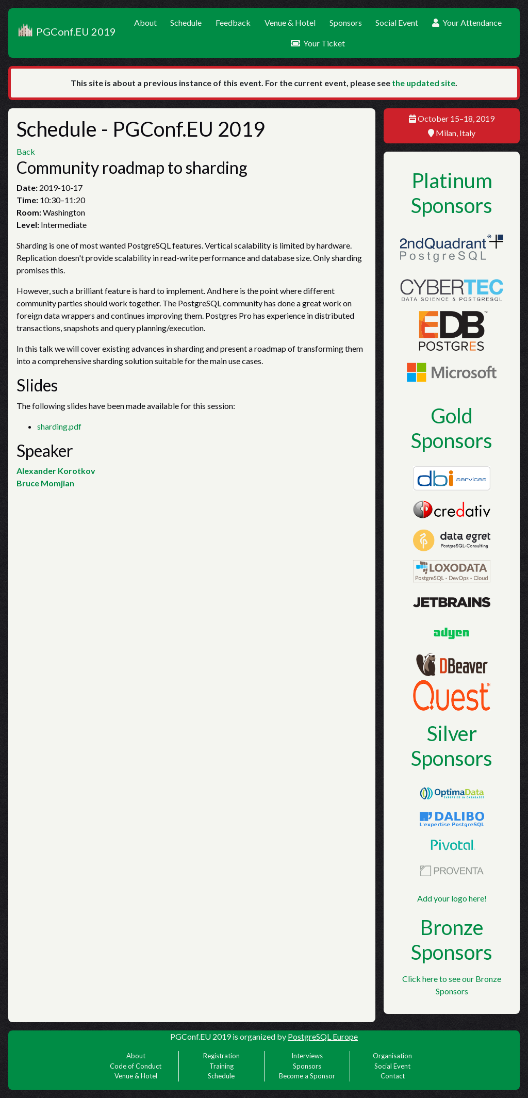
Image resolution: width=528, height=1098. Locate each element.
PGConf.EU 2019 (66, 33)
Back (25, 151)
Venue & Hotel (290, 22)
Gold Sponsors (451, 428)
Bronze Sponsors (451, 939)
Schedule (186, 22)
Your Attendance (467, 22)
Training (221, 1066)
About (145, 22)
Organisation (392, 1056)
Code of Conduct (135, 1066)
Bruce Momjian (45, 483)
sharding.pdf (59, 426)
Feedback (233, 22)
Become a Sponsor (307, 1076)
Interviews (307, 1056)
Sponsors (345, 22)
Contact (393, 1076)
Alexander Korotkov (55, 471)
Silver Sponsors (451, 746)
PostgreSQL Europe (323, 1036)
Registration (221, 1056)
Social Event (396, 22)
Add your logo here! (452, 898)
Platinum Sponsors (451, 193)
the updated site (423, 83)
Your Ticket (318, 43)
